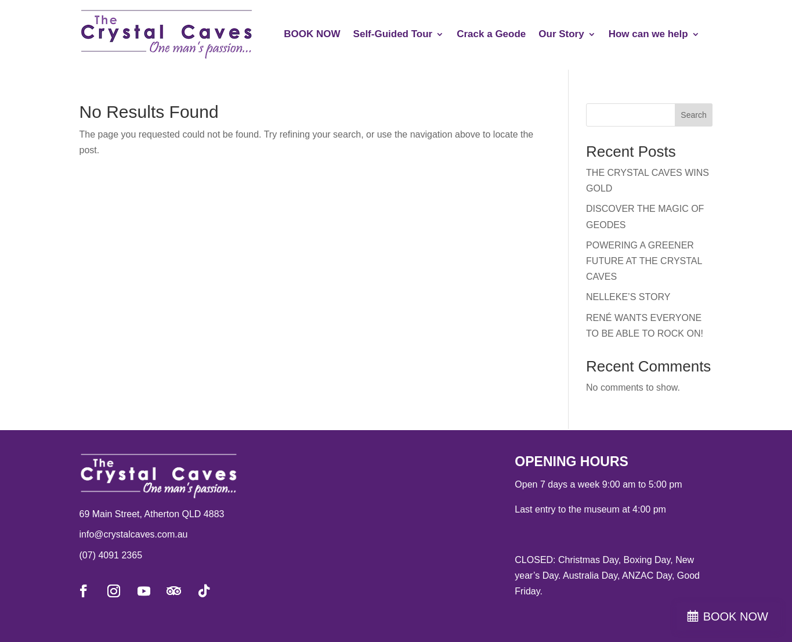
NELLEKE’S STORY (628, 297)
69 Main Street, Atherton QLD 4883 (152, 514)
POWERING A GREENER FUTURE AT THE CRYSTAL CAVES (644, 261)
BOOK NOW (312, 33)
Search (693, 115)
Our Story (561, 33)
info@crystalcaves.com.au (133, 534)
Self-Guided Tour (393, 33)
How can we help (648, 33)
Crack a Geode (491, 33)
